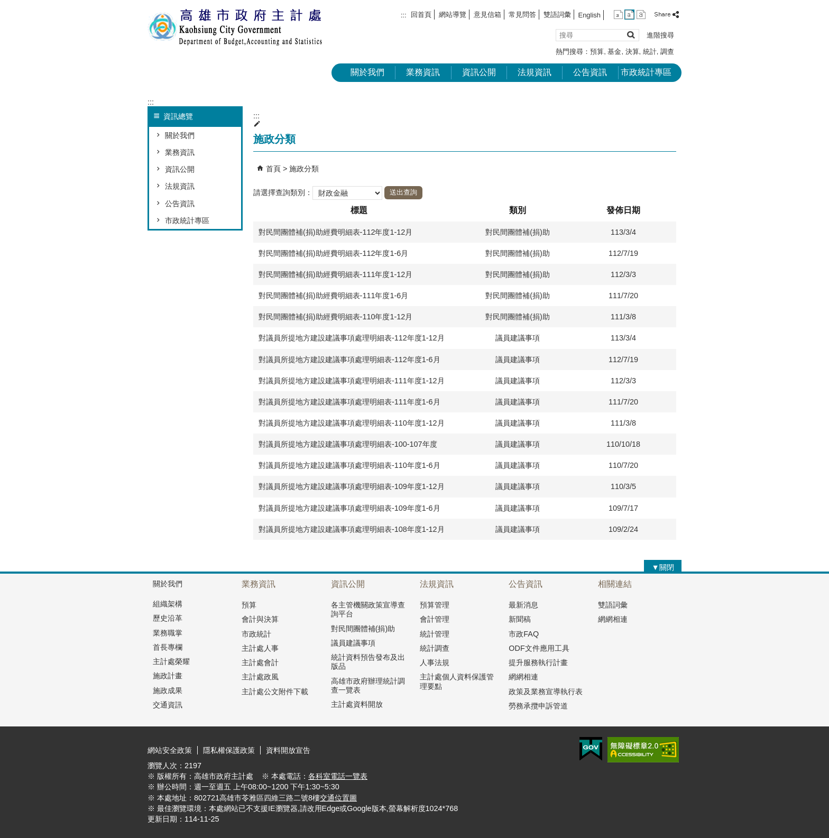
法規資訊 (534, 72)
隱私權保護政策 (229, 750)
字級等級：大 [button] (641, 14)
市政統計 (256, 634)
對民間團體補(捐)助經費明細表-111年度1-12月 (335, 274)
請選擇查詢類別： (282, 192)
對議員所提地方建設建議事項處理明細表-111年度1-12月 (352, 380)
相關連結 (615, 583)
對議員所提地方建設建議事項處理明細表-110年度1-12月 (352, 423)
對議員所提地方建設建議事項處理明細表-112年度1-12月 (352, 338)
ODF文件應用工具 (539, 648)
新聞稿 (520, 619)
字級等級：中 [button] (629, 15)
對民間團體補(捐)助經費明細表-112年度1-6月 (333, 253)
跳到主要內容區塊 (5, 5)
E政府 (590, 749)
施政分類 (304, 168)
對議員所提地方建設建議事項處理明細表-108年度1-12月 (352, 529)
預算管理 (434, 605)
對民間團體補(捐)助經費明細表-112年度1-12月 (335, 232)
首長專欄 (167, 647)
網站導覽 (452, 15)
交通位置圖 (338, 798)
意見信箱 (487, 15)
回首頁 (421, 15)
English (589, 15)
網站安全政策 (170, 750)
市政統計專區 (646, 72)
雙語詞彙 (557, 15)
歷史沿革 (167, 618)
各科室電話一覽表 (337, 776)
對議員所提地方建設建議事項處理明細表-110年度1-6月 (349, 465)
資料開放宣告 (288, 750)
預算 (597, 52)
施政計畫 (167, 675)
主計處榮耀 (171, 661)
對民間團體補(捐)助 (363, 628)
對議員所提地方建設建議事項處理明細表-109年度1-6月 (349, 508)
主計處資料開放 (357, 704)
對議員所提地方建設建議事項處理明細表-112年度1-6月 (349, 359)
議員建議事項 (353, 643)
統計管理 (434, 634)
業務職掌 (167, 633)
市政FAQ (524, 634)
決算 (632, 52)
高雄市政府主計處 (237, 26)
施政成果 (167, 690)
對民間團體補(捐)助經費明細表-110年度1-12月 (335, 316)
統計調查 (434, 648)
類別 (517, 210)
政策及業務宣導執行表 (546, 691)
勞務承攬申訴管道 (538, 706)
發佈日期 (623, 210)
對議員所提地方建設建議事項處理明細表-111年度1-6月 (349, 402)
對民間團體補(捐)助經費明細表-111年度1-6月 (333, 295)
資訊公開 (479, 72)
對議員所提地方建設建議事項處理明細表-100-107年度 (348, 444)
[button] (630, 35)
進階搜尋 (660, 35)
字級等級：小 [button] (618, 14)
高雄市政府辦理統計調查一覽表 (368, 685)
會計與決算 (260, 619)
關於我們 (367, 72)
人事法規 (434, 662)
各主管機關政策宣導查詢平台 (368, 609)
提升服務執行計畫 (538, 662)
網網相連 (523, 677)
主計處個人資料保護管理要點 (457, 681)
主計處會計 (260, 662)
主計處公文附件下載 (275, 691)
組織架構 (167, 604)
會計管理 (434, 619)
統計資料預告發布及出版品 (368, 661)
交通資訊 (167, 705)
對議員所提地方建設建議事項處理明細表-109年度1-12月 (352, 486)
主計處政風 (260, 677)
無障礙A (643, 749)
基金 (614, 52)
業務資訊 (423, 72)
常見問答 (522, 15)
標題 (359, 210)
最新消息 (523, 605)
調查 (667, 52)
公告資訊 (590, 72)
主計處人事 (260, 648)
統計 (650, 52)
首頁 (273, 168)
